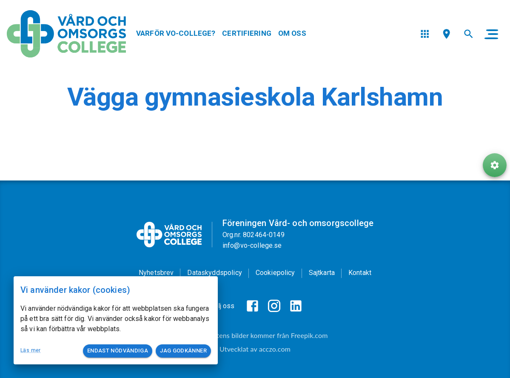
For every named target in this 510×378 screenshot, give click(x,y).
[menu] (425, 34)
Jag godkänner (183, 351)
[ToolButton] (495, 165)
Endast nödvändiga (117, 351)
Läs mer (30, 350)
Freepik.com (309, 335)
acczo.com (275, 349)
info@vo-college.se (252, 245)
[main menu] (491, 34)
